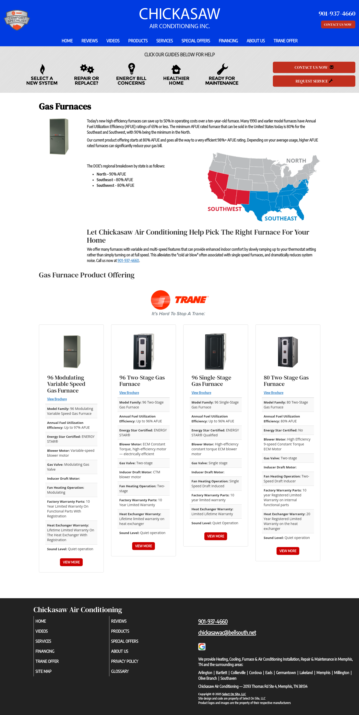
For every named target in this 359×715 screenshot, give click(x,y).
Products (138, 40)
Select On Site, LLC (234, 694)
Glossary (127, 675)
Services (164, 40)
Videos (112, 40)
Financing (228, 40)
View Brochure (57, 399)
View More (71, 562)
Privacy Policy (132, 664)
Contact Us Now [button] (338, 24)
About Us (256, 40)
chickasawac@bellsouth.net (227, 632)
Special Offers (196, 40)
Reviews (89, 40)
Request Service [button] (314, 81)
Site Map (50, 675)
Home (67, 40)
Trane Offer (286, 40)
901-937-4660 (128, 260)
